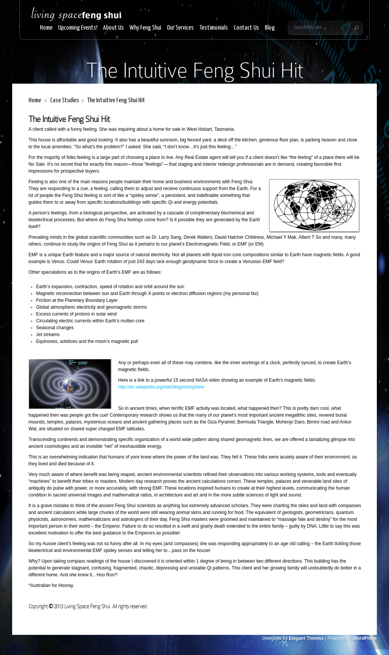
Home (46, 28)
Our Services (180, 28)
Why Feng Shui (145, 28)
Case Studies (64, 100)
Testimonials (213, 28)
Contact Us (246, 28)
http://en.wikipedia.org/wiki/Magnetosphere (161, 387)
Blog (270, 28)
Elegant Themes (306, 638)
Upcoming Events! (77, 28)
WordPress (365, 638)
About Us (113, 28)
